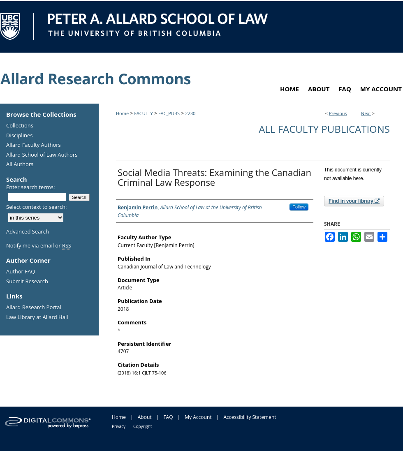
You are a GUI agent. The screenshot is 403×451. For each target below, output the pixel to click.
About (145, 417)
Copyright (142, 426)
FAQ (168, 417)
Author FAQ (20, 271)
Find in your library (354, 201)
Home (122, 113)
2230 (190, 113)
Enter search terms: (30, 187)
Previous (338, 113)
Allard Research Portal (33, 307)
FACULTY (143, 113)
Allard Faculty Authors (33, 145)
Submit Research (27, 281)
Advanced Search (27, 231)
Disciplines (19, 135)
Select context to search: (36, 206)
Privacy (118, 426)
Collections (19, 126)
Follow (299, 206)
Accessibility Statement (249, 417)
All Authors (19, 164)
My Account (198, 417)
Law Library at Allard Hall (37, 317)
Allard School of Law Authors (41, 155)
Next (366, 113)
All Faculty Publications (324, 129)
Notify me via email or (38, 246)
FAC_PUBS (169, 113)
